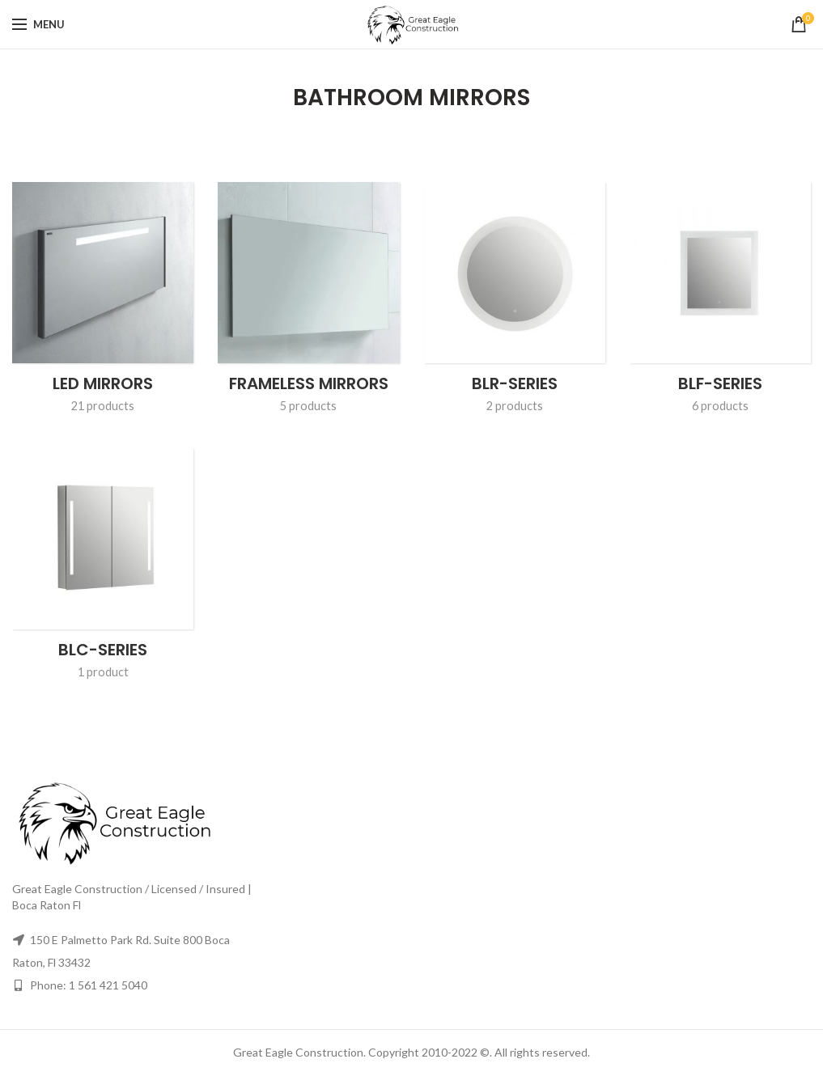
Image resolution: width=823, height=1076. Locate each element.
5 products (308, 405)
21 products (102, 405)
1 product (103, 671)
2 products (514, 405)
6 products (720, 405)
